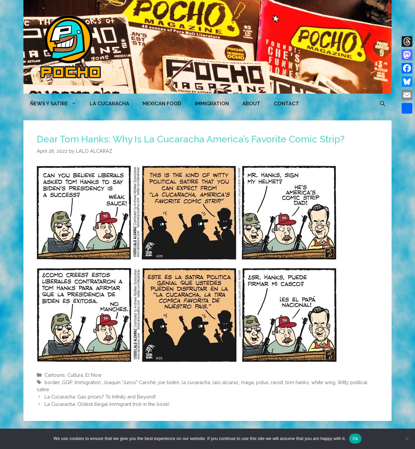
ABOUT (251, 104)
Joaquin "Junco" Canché (129, 382)
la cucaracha (196, 382)
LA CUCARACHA (109, 104)
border (52, 382)
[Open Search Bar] (382, 104)
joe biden (168, 382)
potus (262, 382)
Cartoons (55, 375)
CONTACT (286, 104)
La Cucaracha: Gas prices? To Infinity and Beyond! (100, 397)
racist (277, 382)
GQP (67, 382)
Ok (355, 438)
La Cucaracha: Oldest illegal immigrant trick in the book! (107, 404)
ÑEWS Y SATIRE (56, 104)
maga (247, 382)
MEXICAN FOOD (162, 104)
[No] (406, 438)
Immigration (212, 104)
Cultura (75, 375)
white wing (323, 382)
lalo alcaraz (226, 382)
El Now (93, 375)
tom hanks (297, 382)
